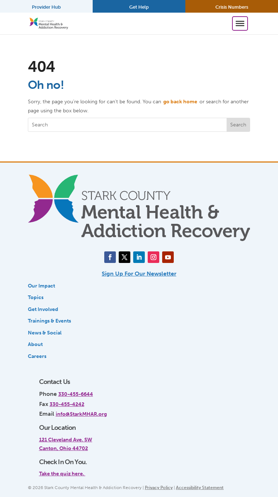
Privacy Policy (159, 487)
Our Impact (41, 285)
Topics (35, 297)
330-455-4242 (67, 404)
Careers (37, 356)
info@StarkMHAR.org (81, 414)
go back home (180, 101)
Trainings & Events (49, 320)
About (35, 344)
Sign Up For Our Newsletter (139, 273)
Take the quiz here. (62, 473)
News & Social (45, 332)
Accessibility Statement (200, 487)
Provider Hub (46, 7)
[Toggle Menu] (240, 23)
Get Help (139, 7)
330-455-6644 (75, 394)
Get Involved (43, 309)
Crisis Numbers (231, 7)
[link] (134, 470)
